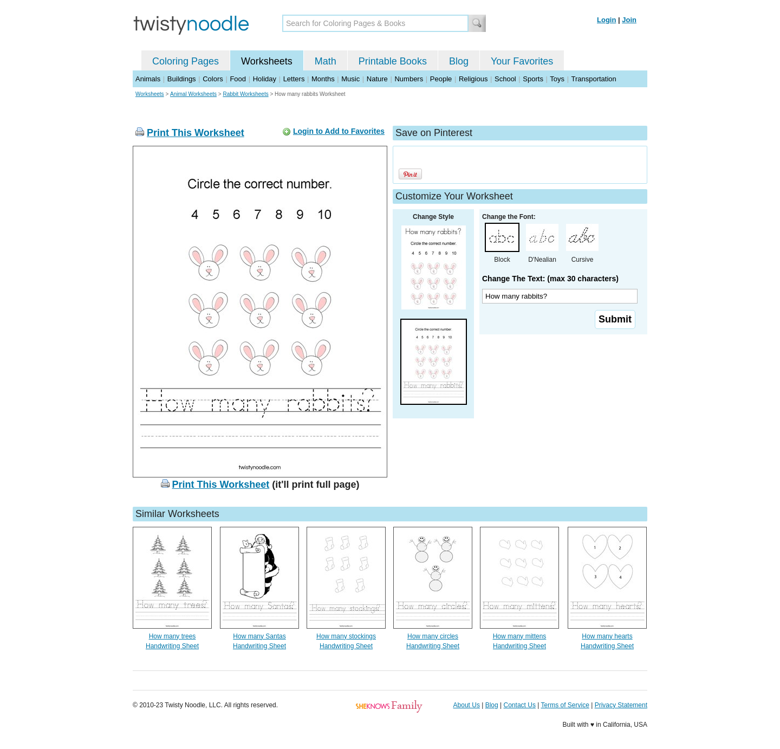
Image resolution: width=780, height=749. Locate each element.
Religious (473, 79)
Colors (213, 79)
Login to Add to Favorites (339, 131)
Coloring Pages (185, 61)
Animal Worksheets (193, 94)
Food (238, 79)
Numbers (408, 79)
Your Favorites (522, 61)
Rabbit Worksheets (245, 94)
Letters (294, 79)
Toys (557, 79)
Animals (147, 79)
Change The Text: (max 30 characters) (550, 278)
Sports (533, 79)
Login (606, 20)
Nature (377, 79)
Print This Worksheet (195, 132)
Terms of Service (565, 705)
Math (325, 61)
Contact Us (520, 705)
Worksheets (266, 61)
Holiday (264, 79)
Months (323, 79)
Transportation (593, 79)
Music (350, 79)
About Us (466, 705)
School (505, 79)
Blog (459, 61)
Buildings (181, 79)
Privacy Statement (621, 705)
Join (629, 20)
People (441, 79)
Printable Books (393, 61)
